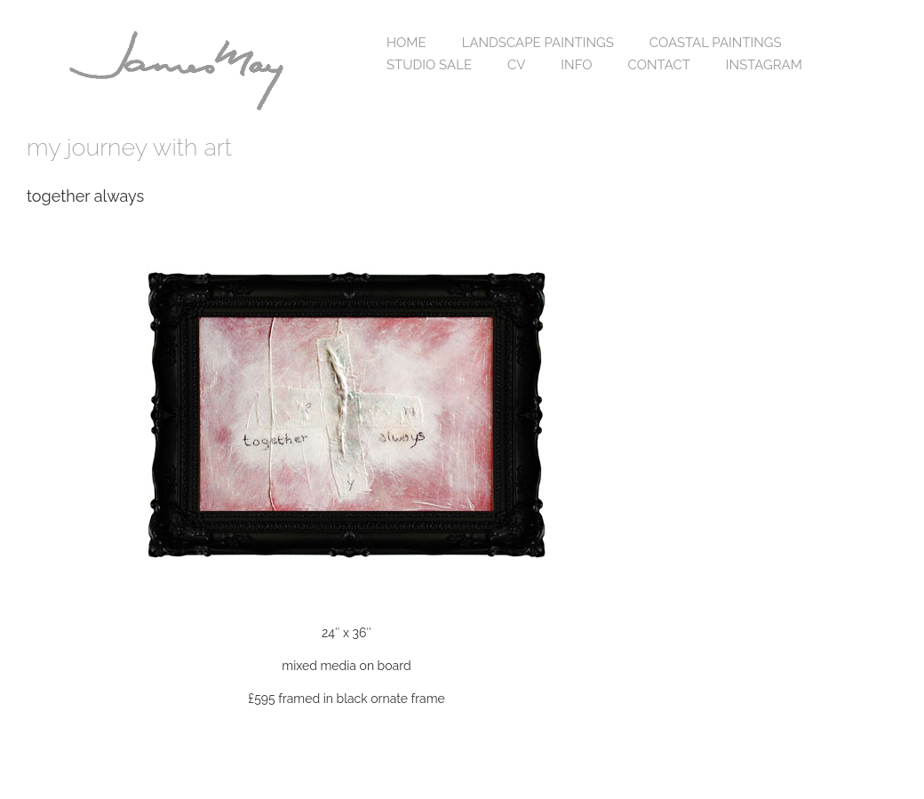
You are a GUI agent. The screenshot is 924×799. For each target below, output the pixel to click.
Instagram (764, 65)
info (576, 65)
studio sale (429, 65)
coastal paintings (715, 43)
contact (659, 65)
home (406, 43)
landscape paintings (538, 43)
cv (516, 65)
